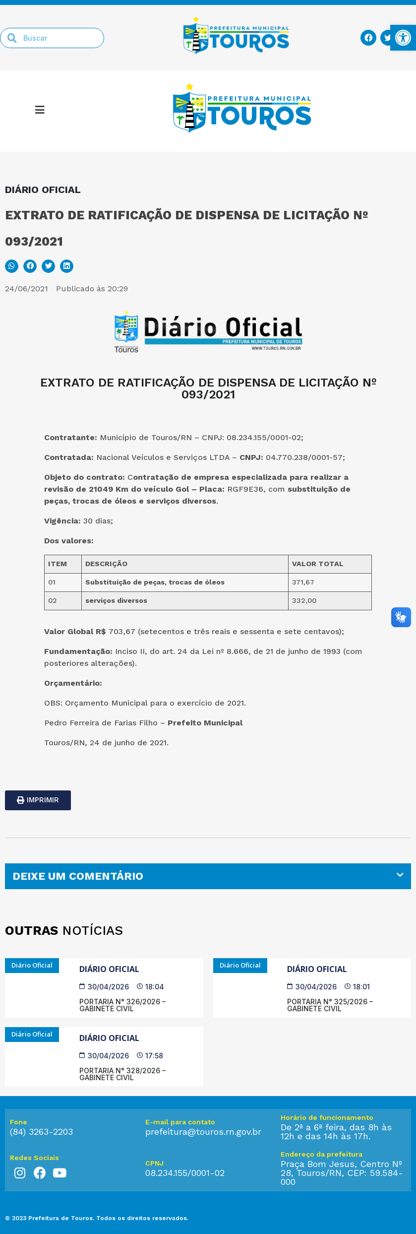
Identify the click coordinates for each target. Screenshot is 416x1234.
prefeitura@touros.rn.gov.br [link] (203, 1131)
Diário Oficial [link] (109, 969)
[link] (403, 38)
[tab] (208, 876)
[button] (11, 266)
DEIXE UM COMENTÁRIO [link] (77, 876)
